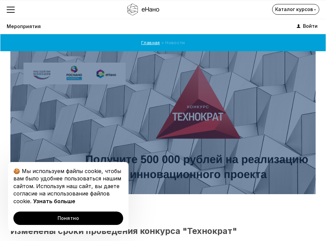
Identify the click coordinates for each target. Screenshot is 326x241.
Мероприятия (24, 26)
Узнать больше (54, 201)
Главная (150, 42)
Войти (307, 26)
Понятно (68, 218)
